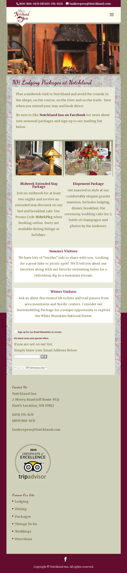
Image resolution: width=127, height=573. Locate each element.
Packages (23, 516)
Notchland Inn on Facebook (62, 115)
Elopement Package (88, 184)
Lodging (22, 501)
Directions (23, 539)
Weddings (23, 531)
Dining (21, 509)
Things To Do (26, 524)
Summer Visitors (63, 251)
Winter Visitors (63, 292)
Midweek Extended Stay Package (39, 185)
